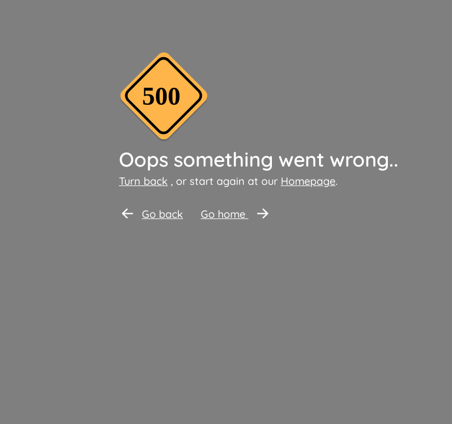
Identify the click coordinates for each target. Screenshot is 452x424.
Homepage (308, 181)
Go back (152, 214)
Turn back (143, 181)
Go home (234, 214)
